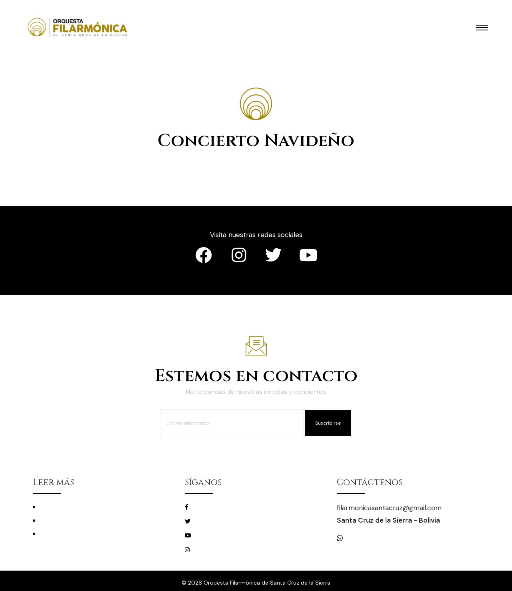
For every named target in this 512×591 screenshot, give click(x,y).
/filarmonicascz (214, 506)
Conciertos (54, 507)
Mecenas (51, 533)
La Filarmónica (59, 520)
